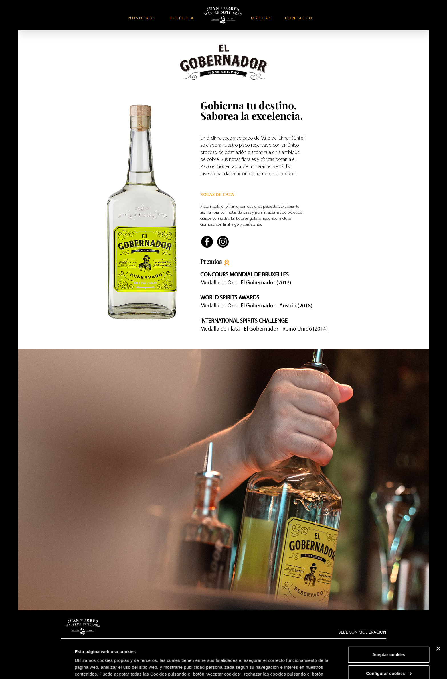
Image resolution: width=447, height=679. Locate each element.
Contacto (299, 18)
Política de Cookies (96, 652)
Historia (182, 18)
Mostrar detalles (91, 667)
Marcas (261, 18)
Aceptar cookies (388, 619)
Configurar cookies (389, 637)
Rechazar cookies (389, 656)
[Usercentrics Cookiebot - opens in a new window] (37, 668)
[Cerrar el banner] (438, 613)
